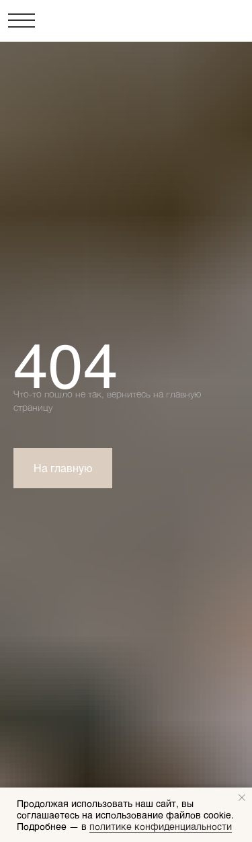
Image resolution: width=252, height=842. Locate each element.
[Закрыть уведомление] (242, 797)
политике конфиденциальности (160, 826)
